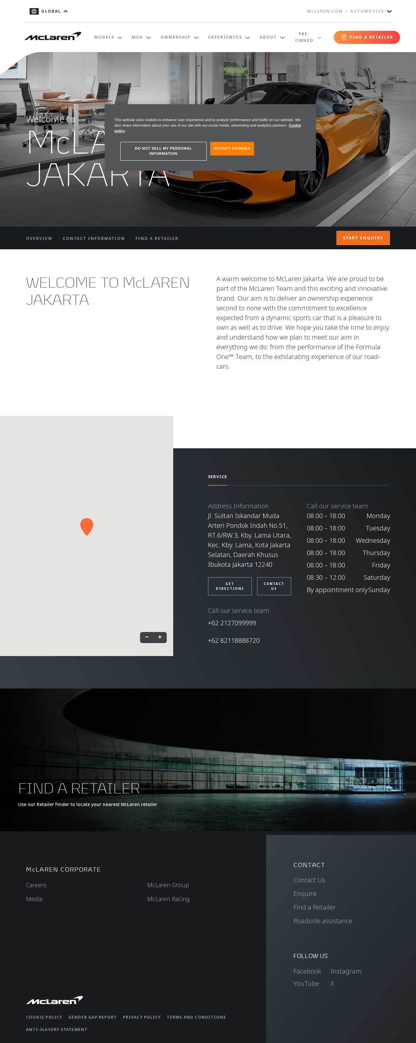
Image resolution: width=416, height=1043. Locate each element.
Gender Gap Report (93, 1017)
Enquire (305, 893)
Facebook (307, 971)
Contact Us (309, 879)
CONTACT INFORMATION (94, 238)
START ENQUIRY (363, 238)
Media (34, 899)
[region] (210, 137)
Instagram (346, 971)
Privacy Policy (142, 1017)
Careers (36, 885)
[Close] (307, 112)
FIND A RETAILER (157, 238)
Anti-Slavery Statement (56, 1029)
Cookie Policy (44, 1017)
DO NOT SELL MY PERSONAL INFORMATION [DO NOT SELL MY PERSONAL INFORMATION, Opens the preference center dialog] (163, 150)
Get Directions (230, 586)
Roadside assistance (322, 920)
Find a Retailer (314, 907)
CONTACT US (274, 586)
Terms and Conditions (196, 1017)
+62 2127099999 (232, 622)
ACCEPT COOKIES (232, 148)
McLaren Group (168, 885)
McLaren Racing (168, 899)
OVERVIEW (39, 238)
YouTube (306, 983)
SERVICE (217, 476)
